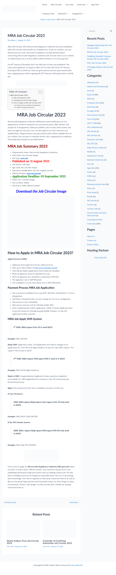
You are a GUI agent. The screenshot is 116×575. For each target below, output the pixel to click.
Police (89, 188)
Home (44, 4)
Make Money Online (95, 147)
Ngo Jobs (95, 4)
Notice (90, 172)
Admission (63, 13)
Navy (89, 164)
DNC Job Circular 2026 (96, 63)
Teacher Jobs (92, 209)
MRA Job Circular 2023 (19, 95)
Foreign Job (92, 111)
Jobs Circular (56, 4)
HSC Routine (92, 135)
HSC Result (92, 131)
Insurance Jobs (93, 139)
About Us (91, 236)
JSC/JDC (91, 143)
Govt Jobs (69, 4)
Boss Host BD (100, 257)
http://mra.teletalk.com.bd (45, 268)
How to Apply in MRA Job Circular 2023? (28, 103)
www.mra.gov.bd (34, 173)
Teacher (90, 204)
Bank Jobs (82, 4)
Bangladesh (78, 13)
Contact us (91, 240)
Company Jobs (48, 13)
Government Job (94, 115)
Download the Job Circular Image (25, 100)
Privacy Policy (93, 244)
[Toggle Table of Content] (39, 92)
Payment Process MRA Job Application (29, 105)
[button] (86, 4)
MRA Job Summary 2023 (22, 98)
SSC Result (91, 200)
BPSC (89, 99)
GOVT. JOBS (92, 123)
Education (91, 107)
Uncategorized (93, 219)
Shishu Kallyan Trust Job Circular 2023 (23, 541)
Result (89, 196)
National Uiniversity (95, 160)
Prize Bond (91, 192)
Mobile (90, 152)
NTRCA (90, 176)
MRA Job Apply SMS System (25, 107)
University (91, 223)
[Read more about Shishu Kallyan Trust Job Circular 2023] (23, 529)
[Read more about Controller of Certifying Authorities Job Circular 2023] (59, 529)
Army (89, 90)
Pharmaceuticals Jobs (96, 184)
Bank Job (90, 94)
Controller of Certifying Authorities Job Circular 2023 (57, 541)
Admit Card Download (96, 86)
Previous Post (9, 502)
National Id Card (94, 156)
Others (90, 180)
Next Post (75, 502)
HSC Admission (93, 127)
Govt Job (51, 19)
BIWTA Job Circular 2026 (97, 52)
